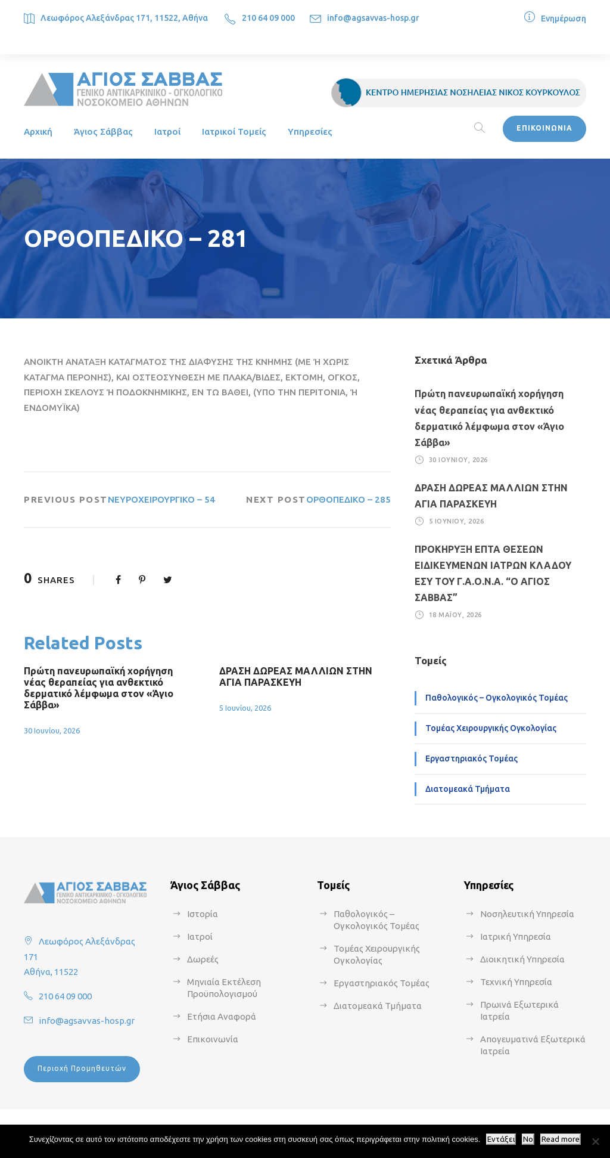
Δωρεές (203, 959)
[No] (595, 1141)
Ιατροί (167, 131)
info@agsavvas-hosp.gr (373, 18)
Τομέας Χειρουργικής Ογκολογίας (490, 728)
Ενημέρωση (563, 18)
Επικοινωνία (212, 1039)
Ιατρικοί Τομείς (234, 131)
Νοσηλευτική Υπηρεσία (527, 914)
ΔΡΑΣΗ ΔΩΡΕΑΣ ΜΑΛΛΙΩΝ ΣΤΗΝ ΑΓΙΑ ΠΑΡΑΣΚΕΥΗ (295, 676)
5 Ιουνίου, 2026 (245, 708)
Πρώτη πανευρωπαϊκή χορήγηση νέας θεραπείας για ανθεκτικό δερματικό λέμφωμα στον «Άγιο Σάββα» (98, 688)
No (528, 1139)
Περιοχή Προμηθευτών (82, 1068)
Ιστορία (202, 914)
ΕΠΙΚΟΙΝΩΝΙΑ (544, 128)
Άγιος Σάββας (103, 131)
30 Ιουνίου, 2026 (52, 730)
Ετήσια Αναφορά (221, 1016)
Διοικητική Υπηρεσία (522, 959)
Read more (560, 1139)
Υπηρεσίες (310, 131)
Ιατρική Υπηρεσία (515, 936)
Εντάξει (501, 1139)
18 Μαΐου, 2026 (455, 614)
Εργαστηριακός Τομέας (471, 758)
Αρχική (38, 131)
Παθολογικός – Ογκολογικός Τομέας (496, 697)
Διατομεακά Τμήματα (467, 789)
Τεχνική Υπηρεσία (516, 982)
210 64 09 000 (268, 18)
